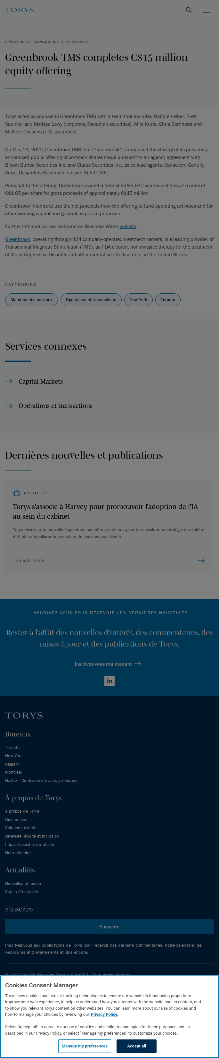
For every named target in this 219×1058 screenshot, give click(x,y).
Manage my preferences (85, 1046)
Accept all (136, 1046)
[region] (109, 1016)
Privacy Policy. (104, 1014)
